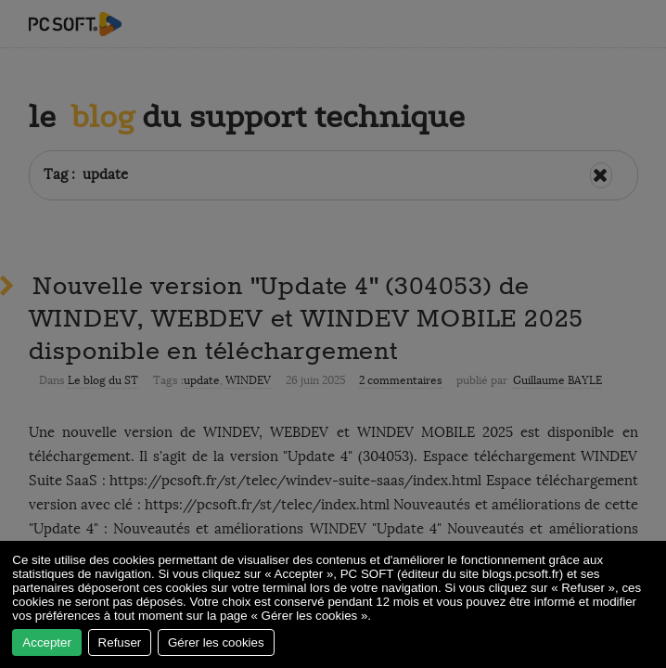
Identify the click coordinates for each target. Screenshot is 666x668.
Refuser (120, 642)
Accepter (46, 642)
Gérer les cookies (216, 642)
